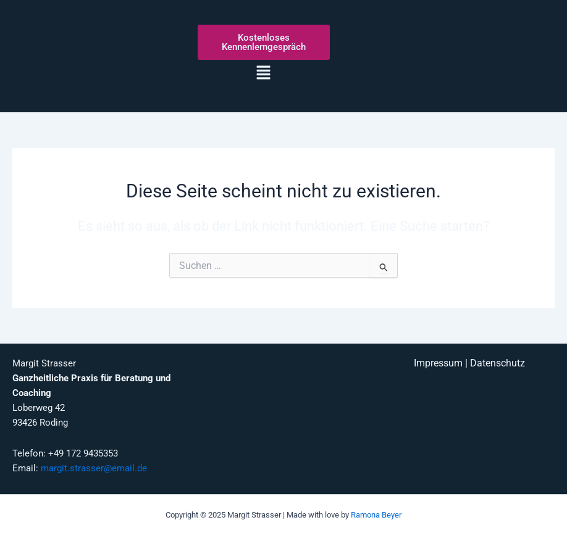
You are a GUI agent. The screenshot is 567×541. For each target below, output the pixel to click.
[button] (263, 73)
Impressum (438, 363)
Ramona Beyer (376, 514)
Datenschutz (497, 363)
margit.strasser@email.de (94, 468)
